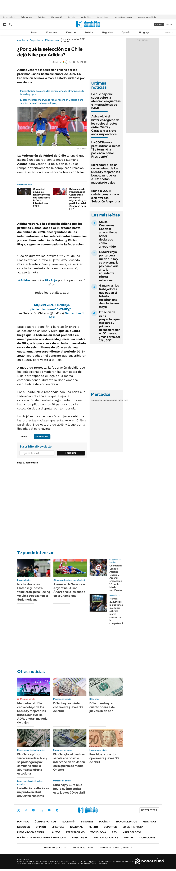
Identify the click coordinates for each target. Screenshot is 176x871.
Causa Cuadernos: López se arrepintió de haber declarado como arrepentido (108, 234)
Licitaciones (147, 837)
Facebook (26, 810)
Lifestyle (58, 827)
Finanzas (71, 32)
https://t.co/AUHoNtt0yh (52, 305)
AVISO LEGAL (80, 837)
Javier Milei (86, 17)
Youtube (49, 810)
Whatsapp (57, 810)
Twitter (18, 810)
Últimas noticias (46, 821)
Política (89, 32)
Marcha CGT (56, 17)
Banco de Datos (126, 821)
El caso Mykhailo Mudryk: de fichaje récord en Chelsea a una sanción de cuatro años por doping (52, 101)
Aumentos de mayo (123, 17)
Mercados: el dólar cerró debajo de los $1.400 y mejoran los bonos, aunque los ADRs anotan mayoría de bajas (105, 173)
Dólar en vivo (26, 17)
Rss (114, 832)
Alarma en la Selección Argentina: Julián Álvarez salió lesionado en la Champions (69, 590)
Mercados (150, 821)
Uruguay (144, 32)
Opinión (126, 32)
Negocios (107, 32)
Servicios (71, 17)
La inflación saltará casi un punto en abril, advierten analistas (33, 792)
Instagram (33, 810)
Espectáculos (75, 832)
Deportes (35, 40)
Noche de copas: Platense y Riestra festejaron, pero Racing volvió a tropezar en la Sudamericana (33, 591)
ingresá (169, 24)
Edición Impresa (133, 827)
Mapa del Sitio (131, 832)
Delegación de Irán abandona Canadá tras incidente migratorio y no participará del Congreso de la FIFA (77, 199)
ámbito (21, 40)
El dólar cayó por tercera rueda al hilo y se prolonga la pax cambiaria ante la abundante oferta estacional (108, 266)
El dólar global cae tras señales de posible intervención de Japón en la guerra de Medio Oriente (69, 762)
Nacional (76, 827)
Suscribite (70, 453)
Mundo (93, 827)
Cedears (124, 400)
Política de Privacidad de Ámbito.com (41, 837)
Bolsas (103, 400)
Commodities (113, 400)
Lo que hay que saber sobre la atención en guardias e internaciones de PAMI (106, 101)
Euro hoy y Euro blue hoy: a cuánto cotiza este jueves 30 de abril (69, 788)
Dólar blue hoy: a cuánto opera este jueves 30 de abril (102, 707)
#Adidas (24, 280)
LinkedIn (41, 810)
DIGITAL (55, 847)
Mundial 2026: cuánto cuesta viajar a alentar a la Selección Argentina (105, 196)
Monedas (95, 400)
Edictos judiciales (106, 837)
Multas (129, 837)
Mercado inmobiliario (147, 17)
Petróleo (41, 17)
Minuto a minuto (27, 699)
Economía (51, 32)
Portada (23, 821)
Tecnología (98, 832)
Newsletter (169, 32)
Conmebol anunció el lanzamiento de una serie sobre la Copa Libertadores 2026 (41, 198)
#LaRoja (51, 280)
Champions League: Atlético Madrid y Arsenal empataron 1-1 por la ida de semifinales (115, 578)
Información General (31, 832)
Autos (56, 832)
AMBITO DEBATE (116, 847)
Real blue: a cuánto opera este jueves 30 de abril (104, 758)
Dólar (34, 32)
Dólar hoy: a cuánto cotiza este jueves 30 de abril (68, 707)
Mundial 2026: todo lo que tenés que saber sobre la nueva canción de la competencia (116, 611)
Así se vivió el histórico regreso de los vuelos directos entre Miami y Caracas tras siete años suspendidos (105, 125)
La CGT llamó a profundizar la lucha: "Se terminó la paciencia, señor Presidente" (105, 149)
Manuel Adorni (103, 17)
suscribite (159, 24)
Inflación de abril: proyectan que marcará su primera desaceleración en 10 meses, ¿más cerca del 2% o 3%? (109, 326)
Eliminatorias (52, 40)
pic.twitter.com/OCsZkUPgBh (51, 309)
